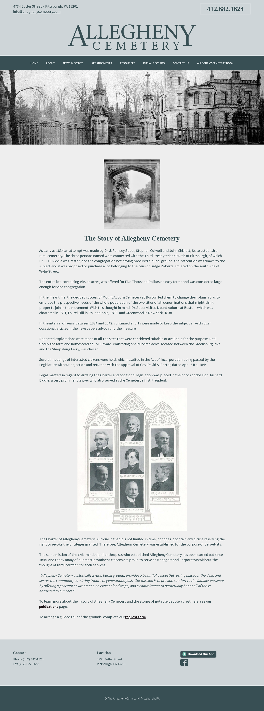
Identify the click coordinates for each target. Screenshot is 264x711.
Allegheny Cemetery (132, 35)
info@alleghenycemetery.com (37, 11)
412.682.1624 (225, 9)
